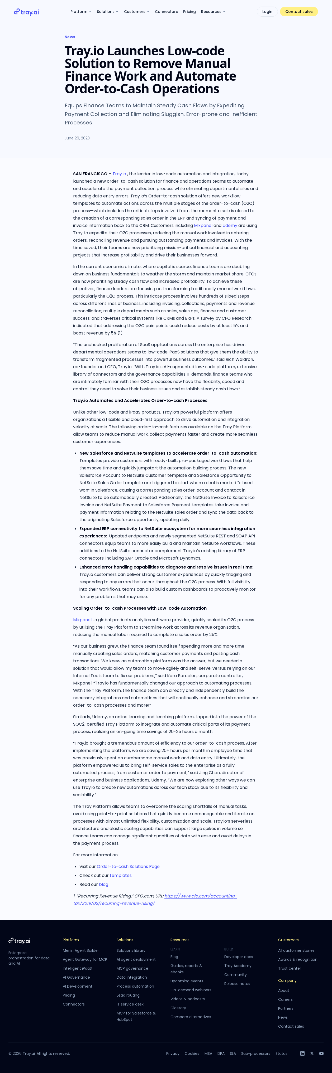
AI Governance (76, 977)
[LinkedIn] (302, 1053)
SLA (233, 1053)
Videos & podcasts (187, 999)
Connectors (166, 11)
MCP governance (132, 968)
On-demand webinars (190, 990)
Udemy (229, 225)
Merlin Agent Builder (81, 950)
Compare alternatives (190, 1016)
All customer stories (296, 950)
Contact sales (299, 11)
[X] (312, 1053)
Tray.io (119, 174)
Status (281, 1053)
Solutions (108, 11)
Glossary (178, 1008)
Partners (285, 1008)
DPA (221, 1053)
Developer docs (238, 956)
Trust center (289, 968)
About (283, 990)
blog (103, 884)
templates (121, 875)
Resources (213, 11)
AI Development (77, 986)
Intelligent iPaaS (77, 968)
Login (267, 11)
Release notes (237, 983)
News (70, 37)
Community (235, 974)
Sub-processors (255, 1053)
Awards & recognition (297, 959)
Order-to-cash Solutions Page (128, 866)
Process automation (135, 986)
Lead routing (128, 995)
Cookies (192, 1053)
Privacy (172, 1053)
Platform (81, 11)
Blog (174, 956)
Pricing (189, 11)
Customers (137, 11)
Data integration (132, 977)
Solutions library (131, 950)
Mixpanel (203, 225)
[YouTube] (321, 1053)
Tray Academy (238, 965)
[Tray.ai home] (26, 11)
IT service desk (130, 1004)
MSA (208, 1053)
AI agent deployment (136, 959)
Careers (285, 999)
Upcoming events (186, 981)
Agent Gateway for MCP (85, 959)
